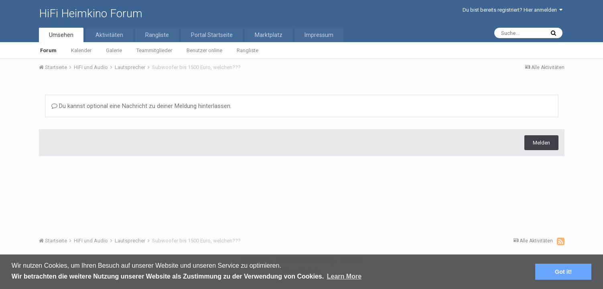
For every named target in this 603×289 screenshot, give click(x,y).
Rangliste (247, 50)
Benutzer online (204, 50)
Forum (48, 50)
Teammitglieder (154, 50)
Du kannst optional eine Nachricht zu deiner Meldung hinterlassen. (141, 106)
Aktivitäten (109, 35)
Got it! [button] (563, 272)
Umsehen (61, 35)
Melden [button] (541, 143)
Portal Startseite (212, 35)
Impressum (319, 35)
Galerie (114, 50)
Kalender (81, 50)
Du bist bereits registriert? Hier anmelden (512, 10)
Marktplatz (268, 35)
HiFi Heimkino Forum (90, 13)
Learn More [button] (344, 276)
